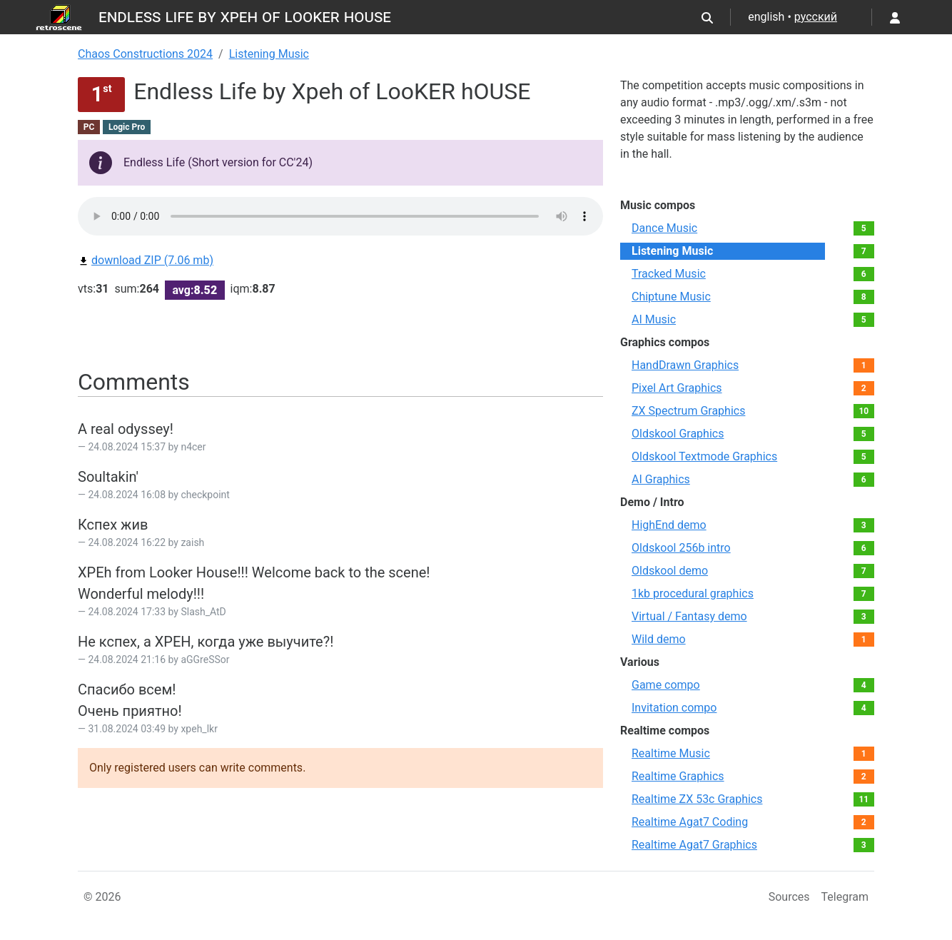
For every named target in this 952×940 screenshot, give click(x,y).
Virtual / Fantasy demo (689, 616)
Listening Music (269, 54)
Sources (789, 897)
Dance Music (664, 228)
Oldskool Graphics (678, 433)
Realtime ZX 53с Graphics (697, 799)
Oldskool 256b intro (681, 548)
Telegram (845, 897)
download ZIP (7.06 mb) (145, 260)
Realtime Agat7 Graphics (694, 844)
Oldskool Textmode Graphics (704, 456)
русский (815, 17)
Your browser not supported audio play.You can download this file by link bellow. (340, 216)
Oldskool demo (670, 570)
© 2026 (102, 897)
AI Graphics (661, 479)
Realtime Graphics (678, 776)
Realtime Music (671, 753)
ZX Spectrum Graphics (688, 411)
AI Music (654, 319)
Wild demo (659, 639)
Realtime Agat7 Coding (690, 822)
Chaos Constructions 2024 (145, 54)
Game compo (666, 685)
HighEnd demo (669, 525)
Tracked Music (669, 274)
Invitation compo (674, 707)
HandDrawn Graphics (685, 365)
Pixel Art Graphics (677, 388)
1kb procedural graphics (693, 593)
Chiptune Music (671, 296)
